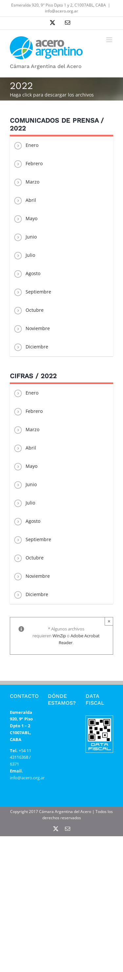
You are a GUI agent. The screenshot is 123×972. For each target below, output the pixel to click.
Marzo (26, 182)
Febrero (28, 164)
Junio (25, 237)
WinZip (59, 636)
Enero (25, 145)
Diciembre (30, 347)
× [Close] (109, 621)
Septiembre (32, 292)
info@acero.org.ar (61, 11)
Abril (24, 200)
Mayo (25, 219)
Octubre (28, 310)
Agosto (26, 274)
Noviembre (31, 329)
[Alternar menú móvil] (109, 39)
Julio (24, 255)
